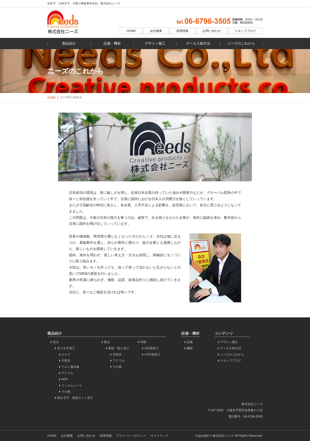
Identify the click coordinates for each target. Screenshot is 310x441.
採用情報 (182, 31)
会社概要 (156, 31)
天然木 (65, 360)
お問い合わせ (212, 31)
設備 (190, 342)
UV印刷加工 (152, 354)
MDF (64, 379)
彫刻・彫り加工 (118, 348)
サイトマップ (159, 435)
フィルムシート (71, 385)
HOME (131, 31)
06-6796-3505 (253, 416)
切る (56, 342)
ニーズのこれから (241, 43)
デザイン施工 (155, 43)
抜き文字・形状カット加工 (75, 397)
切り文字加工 (66, 348)
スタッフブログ (245, 31)
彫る (107, 342)
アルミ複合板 (70, 366)
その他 (65, 391)
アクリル (67, 373)
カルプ (65, 354)
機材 (190, 348)
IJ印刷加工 (151, 348)
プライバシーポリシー (131, 435)
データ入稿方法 (198, 43)
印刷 (143, 342)
